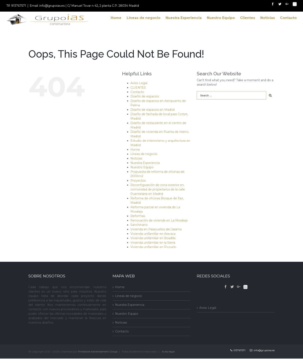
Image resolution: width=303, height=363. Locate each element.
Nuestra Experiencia (145, 163)
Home (135, 149)
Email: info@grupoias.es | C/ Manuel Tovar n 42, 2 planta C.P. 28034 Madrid (84, 6)
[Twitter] (232, 286)
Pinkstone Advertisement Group (97, 351)
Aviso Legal (138, 83)
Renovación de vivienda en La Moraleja (158, 220)
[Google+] (238, 286)
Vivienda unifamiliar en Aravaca (152, 234)
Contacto (137, 92)
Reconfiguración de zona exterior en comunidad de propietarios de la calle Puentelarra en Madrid (157, 189)
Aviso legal (168, 351)
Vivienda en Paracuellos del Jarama (156, 229)
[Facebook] (225, 286)
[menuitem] (119, 18)
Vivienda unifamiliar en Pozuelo (153, 247)
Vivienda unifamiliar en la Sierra (152, 242)
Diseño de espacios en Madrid (152, 110)
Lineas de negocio (143, 154)
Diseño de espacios (144, 96)
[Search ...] (231, 95)
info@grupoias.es (262, 350)
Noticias (136, 158)
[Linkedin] (245, 287)
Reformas (137, 216)
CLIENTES (138, 87)
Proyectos (138, 180)
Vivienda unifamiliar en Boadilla (152, 238)
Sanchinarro (139, 225)
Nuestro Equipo (142, 167)
